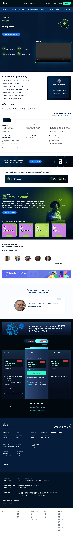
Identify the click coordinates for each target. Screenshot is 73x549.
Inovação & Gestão (66, 9)
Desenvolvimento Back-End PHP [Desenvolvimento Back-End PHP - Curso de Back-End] (24, 492)
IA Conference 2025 (19, 451)
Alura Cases (33, 435)
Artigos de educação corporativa (35, 445)
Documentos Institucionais (8, 455)
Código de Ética (6, 453)
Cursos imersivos (19, 453)
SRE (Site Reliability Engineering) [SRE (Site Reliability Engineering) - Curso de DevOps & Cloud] (32, 485)
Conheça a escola (9, 212)
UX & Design (50, 9)
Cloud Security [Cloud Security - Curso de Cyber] (20, 482)
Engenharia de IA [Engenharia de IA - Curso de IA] (21, 478)
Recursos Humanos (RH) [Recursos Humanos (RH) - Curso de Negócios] (26, 495)
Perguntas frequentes (45, 437)
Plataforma (18, 439)
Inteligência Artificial (33, 9)
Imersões (32, 437)
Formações (18, 437)
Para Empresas (54, 3)
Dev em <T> (18, 446)
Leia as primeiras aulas (23, 147)
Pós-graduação (10, 503)
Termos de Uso (6, 448)
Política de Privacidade (7, 444)
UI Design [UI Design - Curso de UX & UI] (20, 487)
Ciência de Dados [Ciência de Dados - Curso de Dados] (21, 480)
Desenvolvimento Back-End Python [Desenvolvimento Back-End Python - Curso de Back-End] (50, 492)
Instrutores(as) (18, 444)
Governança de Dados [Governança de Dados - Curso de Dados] (36, 480)
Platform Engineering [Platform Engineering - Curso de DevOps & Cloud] (22, 485)
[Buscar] (21, 3)
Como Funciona (19, 435)
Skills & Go (48, 3)
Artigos (32, 439)
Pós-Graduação (33, 3)
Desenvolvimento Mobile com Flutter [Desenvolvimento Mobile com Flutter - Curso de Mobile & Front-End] (25, 489)
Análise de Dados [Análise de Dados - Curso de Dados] (28, 480)
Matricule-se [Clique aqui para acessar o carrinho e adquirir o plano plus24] (13, 372)
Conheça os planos (35, 161)
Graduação (5, 503)
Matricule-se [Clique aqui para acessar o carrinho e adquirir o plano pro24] (36, 373)
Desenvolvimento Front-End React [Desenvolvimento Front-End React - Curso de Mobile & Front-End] (38, 489)
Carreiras (25, 3)
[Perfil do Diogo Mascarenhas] (59, 81)
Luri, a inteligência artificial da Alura (22, 448)
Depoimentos (18, 442)
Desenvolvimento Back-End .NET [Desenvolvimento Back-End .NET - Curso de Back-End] (37, 492)
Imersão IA (33, 447)
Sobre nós (5, 435)
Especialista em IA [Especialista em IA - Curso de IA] (28, 478)
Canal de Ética (5, 451)
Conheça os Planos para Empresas (36, 410)
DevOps (43, 9)
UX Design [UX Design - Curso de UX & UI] (24, 487)
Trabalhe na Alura (6, 437)
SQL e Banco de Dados (22, 221)
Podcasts (32, 442)
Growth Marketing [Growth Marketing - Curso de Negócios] (44, 495)
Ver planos (66, 3)
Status (4, 458)
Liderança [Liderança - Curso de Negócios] (20, 495)
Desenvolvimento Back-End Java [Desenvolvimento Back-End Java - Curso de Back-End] (24, 493)
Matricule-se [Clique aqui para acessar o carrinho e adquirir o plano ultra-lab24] (59, 372)
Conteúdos (41, 3)
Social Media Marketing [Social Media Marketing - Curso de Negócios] (36, 495)
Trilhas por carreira (9, 476)
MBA (15, 503)
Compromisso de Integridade (8, 446)
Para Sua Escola (6, 442)
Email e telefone (44, 435)
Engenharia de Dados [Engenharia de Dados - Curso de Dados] (46, 480)
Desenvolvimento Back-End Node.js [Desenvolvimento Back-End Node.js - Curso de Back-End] (37, 493)
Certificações (18, 455)
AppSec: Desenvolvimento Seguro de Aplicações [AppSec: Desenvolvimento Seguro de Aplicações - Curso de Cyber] (33, 482)
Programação (5, 9)
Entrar (60, 3)
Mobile (57, 9)
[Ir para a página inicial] (4, 3)
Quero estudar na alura (11, 34)
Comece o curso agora (66, 115)
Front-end (14, 9)
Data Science (22, 9)
